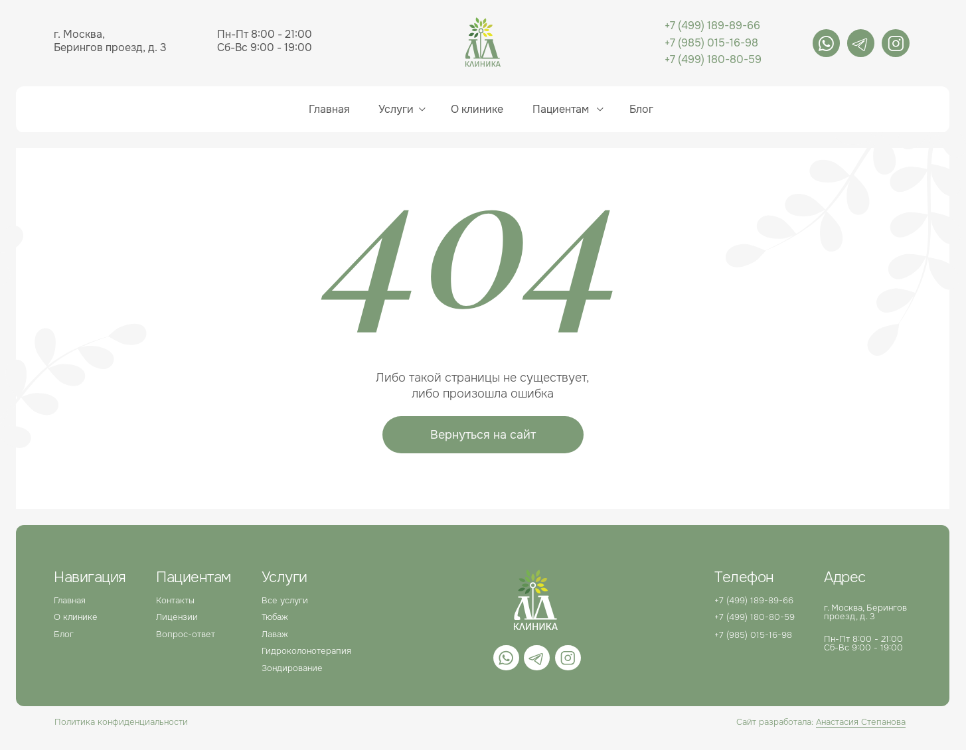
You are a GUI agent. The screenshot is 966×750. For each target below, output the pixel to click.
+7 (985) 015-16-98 (711, 43)
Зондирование (292, 668)
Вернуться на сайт (483, 435)
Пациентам (560, 109)
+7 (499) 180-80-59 (713, 59)
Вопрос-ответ (185, 634)
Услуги (396, 109)
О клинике (477, 109)
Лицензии (177, 617)
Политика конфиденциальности (121, 721)
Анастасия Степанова (861, 721)
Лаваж (275, 634)
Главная (329, 109)
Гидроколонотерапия (306, 650)
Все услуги (285, 600)
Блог (64, 634)
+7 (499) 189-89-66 (712, 26)
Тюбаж (275, 617)
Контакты (175, 600)
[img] (826, 43)
